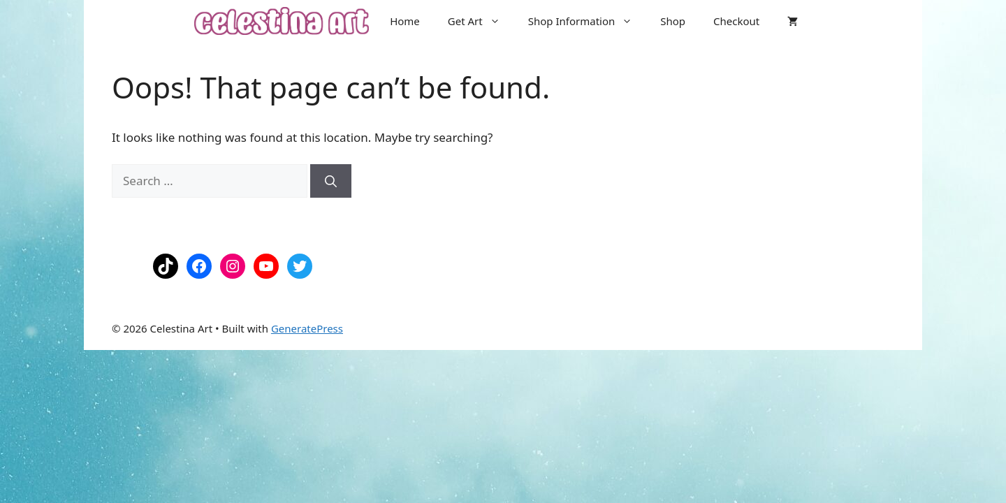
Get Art (481, 21)
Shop (672, 21)
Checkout (736, 21)
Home (405, 21)
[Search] (330, 181)
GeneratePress (307, 328)
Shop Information (587, 21)
